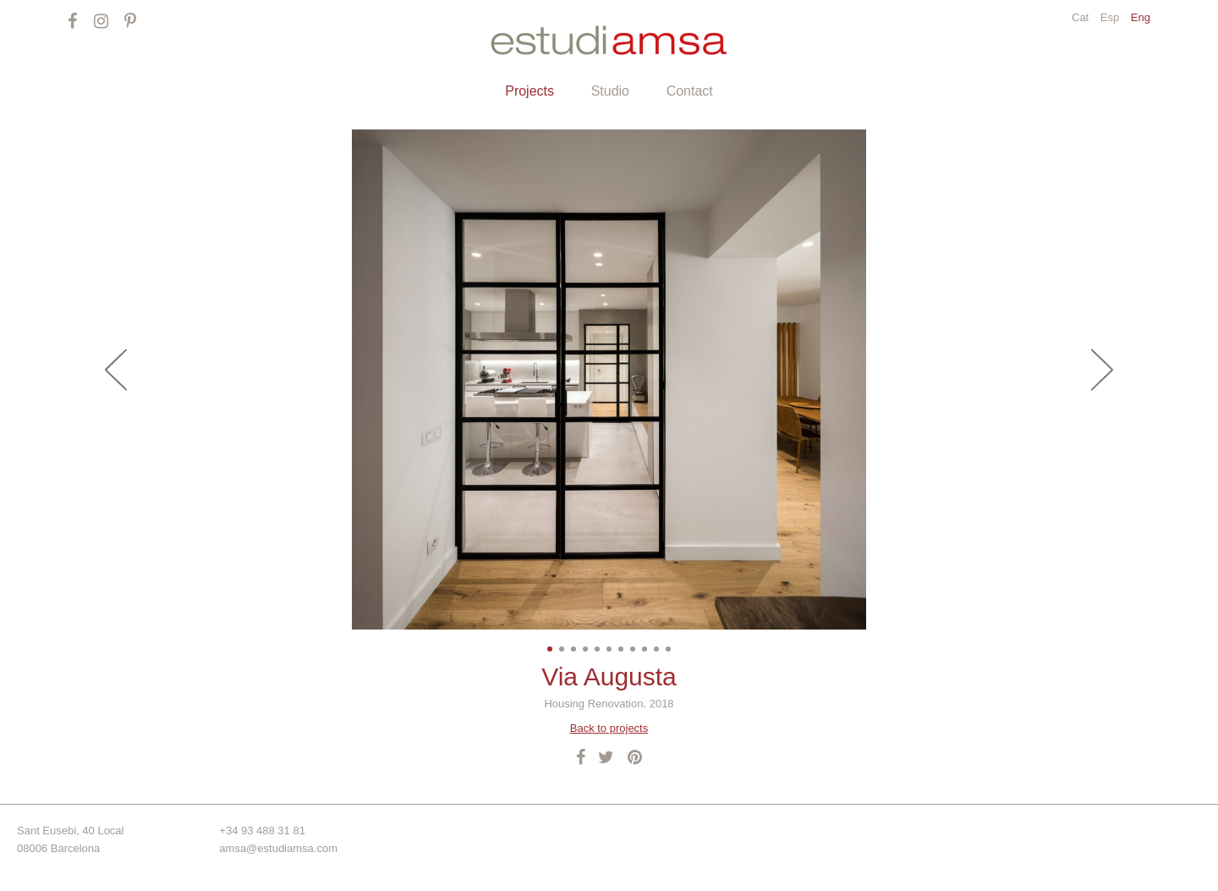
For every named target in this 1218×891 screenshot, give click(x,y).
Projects (529, 91)
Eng (1140, 17)
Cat (1082, 17)
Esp (1111, 17)
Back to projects (609, 728)
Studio (610, 91)
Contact (690, 91)
